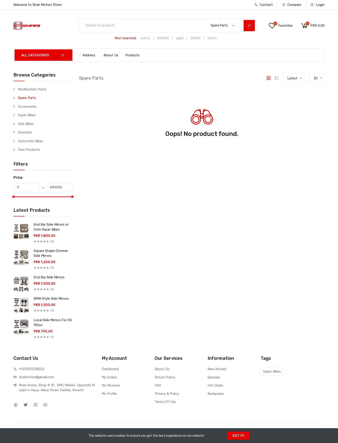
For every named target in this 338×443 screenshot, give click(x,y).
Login (317, 5)
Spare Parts (27, 98)
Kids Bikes (25, 124)
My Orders (109, 377)
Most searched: (126, 38)
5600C (196, 38)
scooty (145, 38)
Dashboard (110, 369)
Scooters (25, 132)
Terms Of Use (165, 402)
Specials (214, 377)
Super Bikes (27, 115)
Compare (291, 5)
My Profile (109, 394)
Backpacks (216, 394)
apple (180, 38)
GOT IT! (238, 436)
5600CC (163, 38)
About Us (111, 55)
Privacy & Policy (167, 394)
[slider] (13, 196)
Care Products (29, 150)
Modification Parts (32, 89)
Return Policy (165, 377)
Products (132, 55)
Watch (212, 38)
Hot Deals (215, 385)
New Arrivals (217, 369)
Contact (263, 5)
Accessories (27, 107)
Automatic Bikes (30, 141)
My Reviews (111, 385)
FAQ (158, 385)
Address (88, 55)
